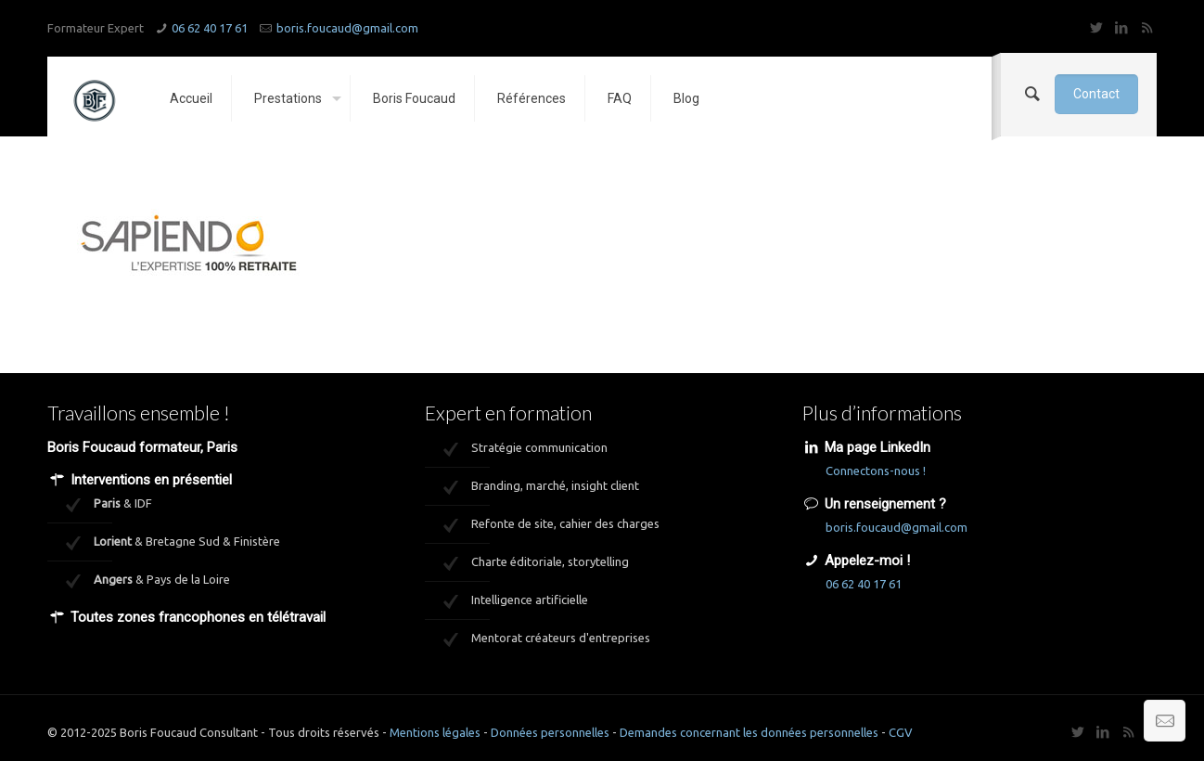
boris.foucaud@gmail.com (347, 27)
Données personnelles (550, 732)
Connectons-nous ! (876, 470)
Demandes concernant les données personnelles (749, 732)
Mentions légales (435, 732)
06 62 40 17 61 (210, 27)
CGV (901, 732)
